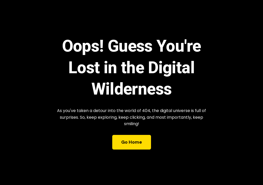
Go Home (131, 142)
